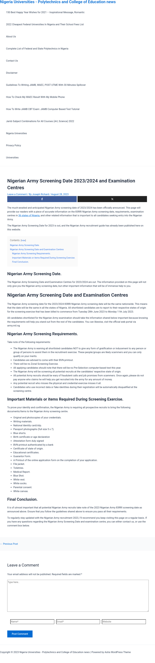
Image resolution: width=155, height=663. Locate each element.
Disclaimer (11, 72)
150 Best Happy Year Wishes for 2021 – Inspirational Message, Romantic (45, 12)
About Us (11, 36)
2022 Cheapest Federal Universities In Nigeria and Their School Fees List (45, 24)
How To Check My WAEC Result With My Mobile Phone (35, 97)
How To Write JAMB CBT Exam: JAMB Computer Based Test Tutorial (42, 109)
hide (23, 240)
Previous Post (9, 543)
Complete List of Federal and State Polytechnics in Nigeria (37, 48)
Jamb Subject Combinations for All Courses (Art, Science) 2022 (40, 121)
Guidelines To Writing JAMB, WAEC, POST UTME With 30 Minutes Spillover (46, 84)
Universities (12, 157)
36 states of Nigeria (29, 215)
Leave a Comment (17, 194)
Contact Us (12, 60)
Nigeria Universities (16, 133)
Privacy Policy (13, 145)
